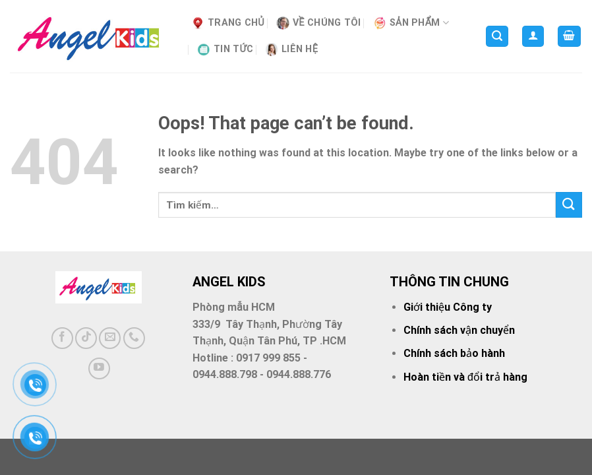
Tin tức (225, 49)
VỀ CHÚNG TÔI (318, 23)
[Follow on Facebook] (62, 338)
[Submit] (569, 205)
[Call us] (134, 338)
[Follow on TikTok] (86, 338)
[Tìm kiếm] (497, 37)
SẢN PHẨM (411, 23)
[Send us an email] (110, 338)
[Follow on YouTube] (99, 368)
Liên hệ (291, 49)
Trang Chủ (227, 23)
